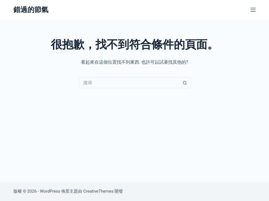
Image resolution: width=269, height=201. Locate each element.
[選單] (253, 9)
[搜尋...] (129, 82)
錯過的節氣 (30, 10)
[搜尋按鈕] (185, 82)
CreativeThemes (98, 191)
